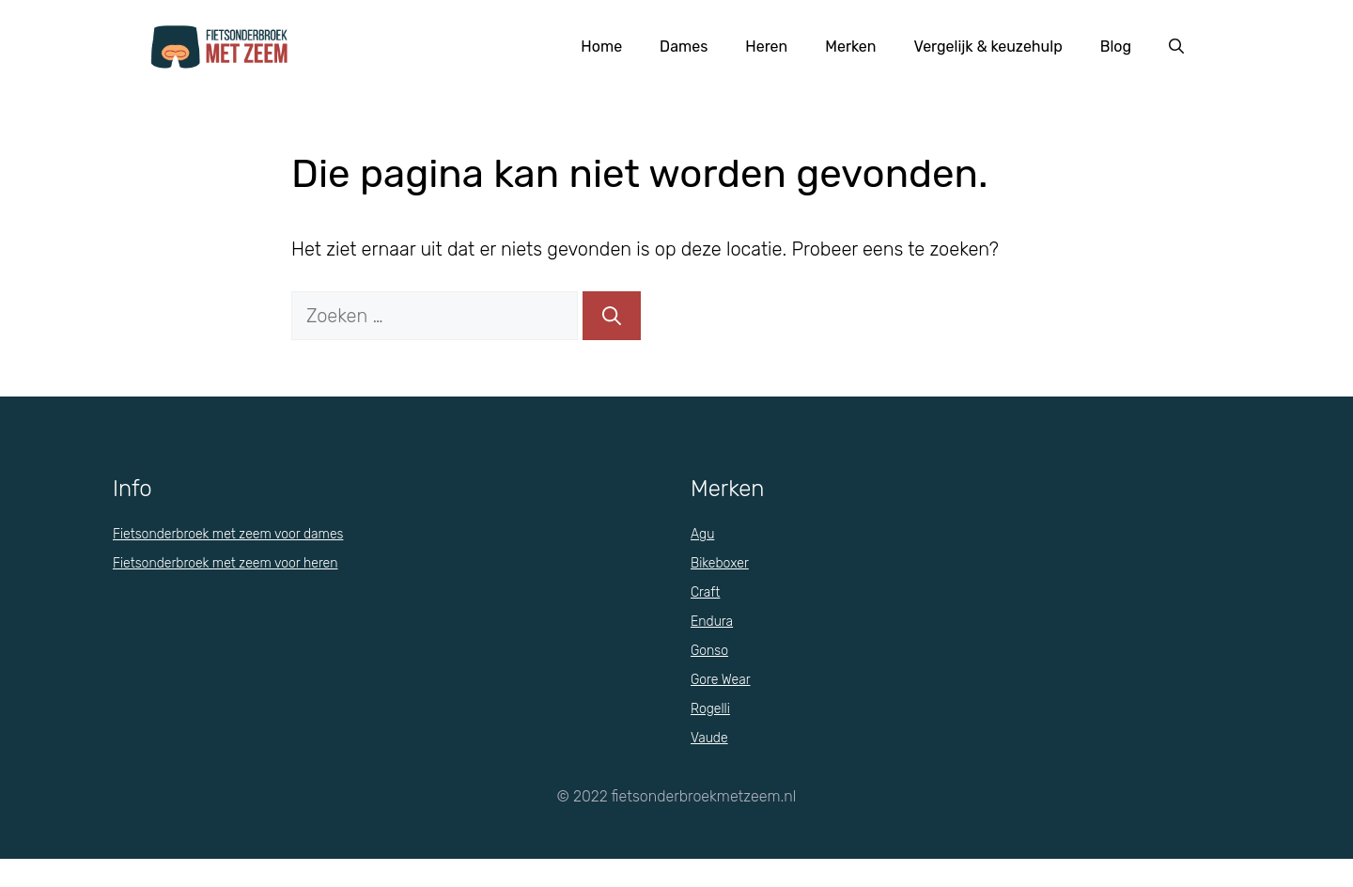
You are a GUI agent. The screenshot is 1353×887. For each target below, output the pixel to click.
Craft (705, 592)
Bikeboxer (720, 563)
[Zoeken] (612, 315)
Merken (850, 46)
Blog (1115, 46)
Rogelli (710, 709)
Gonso (709, 651)
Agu (702, 534)
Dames (684, 46)
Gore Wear (721, 680)
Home (601, 46)
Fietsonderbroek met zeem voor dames (228, 534)
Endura (712, 622)
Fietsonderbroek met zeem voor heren (225, 563)
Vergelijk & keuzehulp (988, 46)
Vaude (709, 738)
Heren (766, 46)
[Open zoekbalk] (1176, 47)
